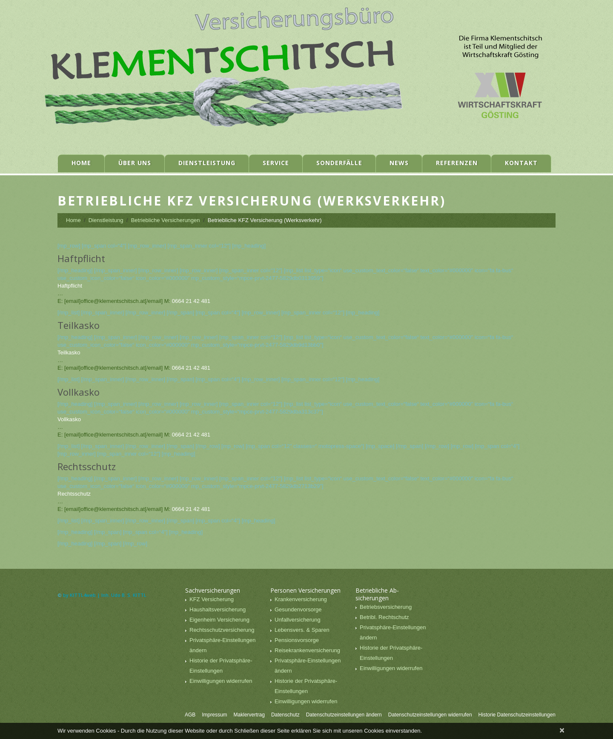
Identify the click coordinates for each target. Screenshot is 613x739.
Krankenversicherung (301, 599)
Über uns (134, 163)
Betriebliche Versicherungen (165, 220)
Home (81, 163)
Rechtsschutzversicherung (221, 630)
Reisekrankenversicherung (307, 650)
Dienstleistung (206, 163)
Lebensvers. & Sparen (302, 630)
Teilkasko (68, 352)
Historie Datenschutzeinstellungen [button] (517, 715)
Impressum (214, 715)
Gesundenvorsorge (298, 609)
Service (276, 163)
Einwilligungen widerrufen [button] (220, 681)
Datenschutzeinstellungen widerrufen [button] (430, 715)
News (399, 163)
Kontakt (521, 163)
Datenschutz (285, 715)
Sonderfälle (339, 163)
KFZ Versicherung (211, 599)
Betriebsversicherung (386, 607)
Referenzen (457, 163)
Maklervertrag (249, 715)
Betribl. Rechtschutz (384, 617)
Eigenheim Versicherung (219, 619)
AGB (190, 715)
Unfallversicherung (298, 619)
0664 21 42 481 (191, 301)
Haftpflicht (69, 285)
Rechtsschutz (74, 494)
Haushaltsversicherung (217, 609)
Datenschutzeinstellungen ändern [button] (344, 715)
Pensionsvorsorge (297, 640)
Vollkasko (69, 419)
